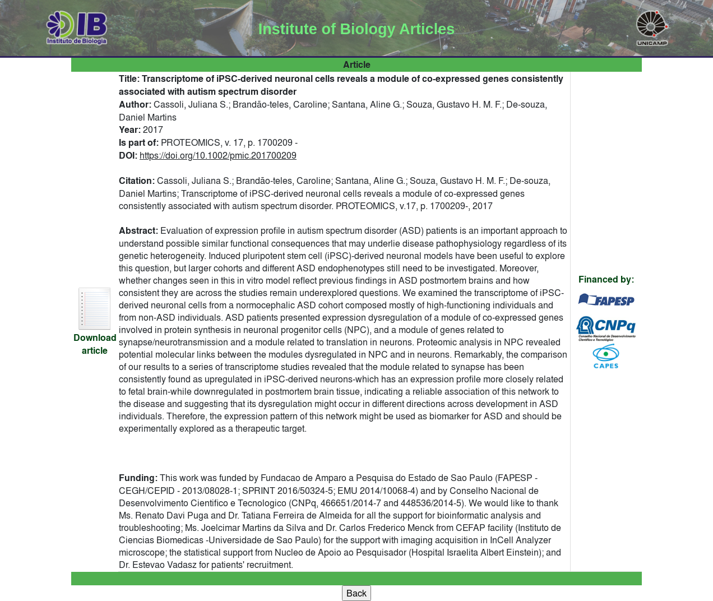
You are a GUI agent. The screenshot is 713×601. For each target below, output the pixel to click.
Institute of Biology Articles (356, 29)
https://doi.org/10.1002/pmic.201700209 (218, 155)
